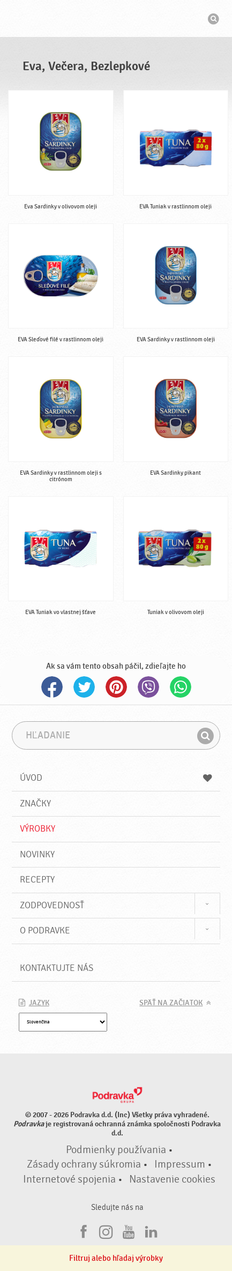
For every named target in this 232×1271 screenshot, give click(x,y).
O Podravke (45, 930)
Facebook (52, 687)
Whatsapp (180, 687)
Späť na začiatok (171, 1003)
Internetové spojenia (69, 1179)
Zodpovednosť (52, 905)
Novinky (37, 854)
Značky (35, 803)
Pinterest (116, 687)
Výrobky (37, 829)
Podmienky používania (116, 1150)
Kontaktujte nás (56, 968)
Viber (148, 687)
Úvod (116, 778)
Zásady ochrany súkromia (84, 1164)
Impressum (179, 1164)
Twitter (84, 687)
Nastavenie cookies (172, 1179)
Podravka (116, 20)
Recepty (37, 879)
